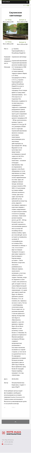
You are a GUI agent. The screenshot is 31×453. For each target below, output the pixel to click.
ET (24, 5)
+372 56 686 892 (8, 442)
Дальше (21, 20)
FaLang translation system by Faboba (8, 415)
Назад (9, 20)
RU (28, 5)
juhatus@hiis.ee (8, 444)
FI (26, 5)
